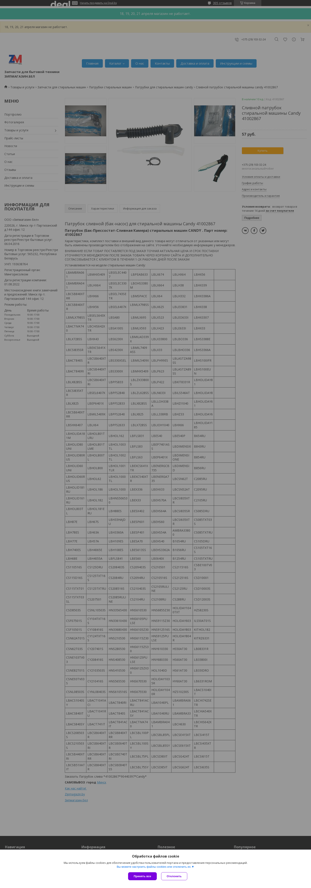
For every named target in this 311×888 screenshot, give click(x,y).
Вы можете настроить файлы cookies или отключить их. (154, 866)
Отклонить (174, 876)
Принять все (142, 876)
